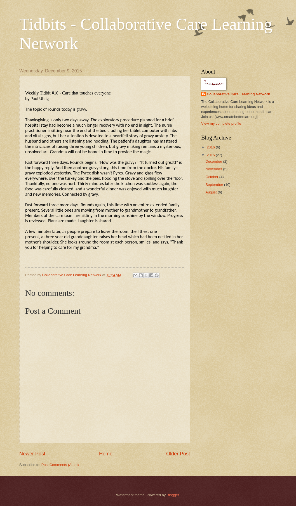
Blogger (173, 495)
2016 (211, 147)
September (214, 185)
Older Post (178, 454)
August (211, 192)
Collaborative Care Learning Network (238, 94)
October (212, 177)
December (214, 161)
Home (105, 454)
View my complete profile (221, 123)
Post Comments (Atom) (60, 465)
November (214, 169)
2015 (211, 155)
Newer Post (32, 454)
